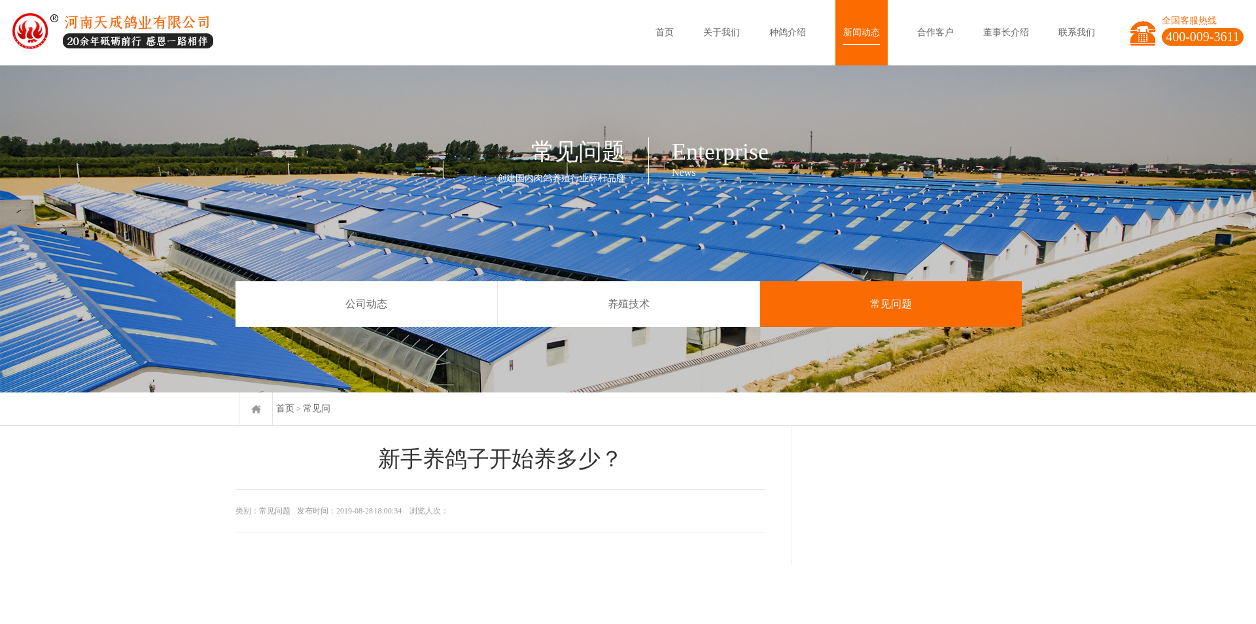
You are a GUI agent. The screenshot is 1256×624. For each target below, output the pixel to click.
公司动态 (366, 303)
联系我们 (1076, 32)
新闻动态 (861, 32)
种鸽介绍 (787, 32)
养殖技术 (629, 303)
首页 (664, 32)
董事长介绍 (1006, 32)
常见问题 (891, 303)
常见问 (316, 408)
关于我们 (721, 32)
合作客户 (935, 32)
